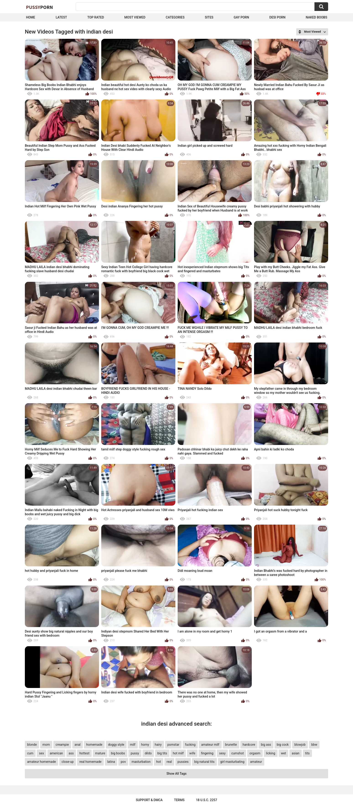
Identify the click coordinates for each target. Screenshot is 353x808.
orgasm (254, 753)
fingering (207, 753)
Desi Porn (277, 17)
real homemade (90, 762)
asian (295, 753)
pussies (183, 762)
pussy (135, 753)
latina (111, 762)
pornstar (173, 744)
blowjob (300, 744)
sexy (222, 753)
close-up (68, 762)
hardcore (249, 744)
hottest (84, 753)
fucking (190, 744)
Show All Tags (176, 773)
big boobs (118, 753)
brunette (231, 744)
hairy (158, 744)
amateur (256, 762)
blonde (32, 744)
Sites (209, 17)
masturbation (141, 762)
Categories (175, 17)
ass (71, 753)
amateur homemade (41, 762)
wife (192, 753)
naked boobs (316, 17)
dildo (148, 753)
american (56, 753)
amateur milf (210, 744)
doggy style (116, 744)
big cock (283, 744)
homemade (94, 744)
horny (145, 744)
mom (46, 744)
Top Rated (95, 17)
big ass (266, 744)
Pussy (39, 7)
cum (30, 753)
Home (30, 17)
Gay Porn (241, 17)
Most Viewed (134, 17)
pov (123, 762)
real (169, 762)
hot (158, 762)
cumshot (237, 753)
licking (270, 753)
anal (77, 744)
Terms (179, 800)
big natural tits (204, 762)
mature (100, 753)
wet (283, 753)
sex (41, 753)
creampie (62, 744)
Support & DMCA (149, 800)
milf (132, 744)
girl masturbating (232, 762)
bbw (314, 744)
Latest (61, 17)
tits (307, 753)
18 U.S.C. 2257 (206, 800)
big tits (162, 753)
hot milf (178, 753)
